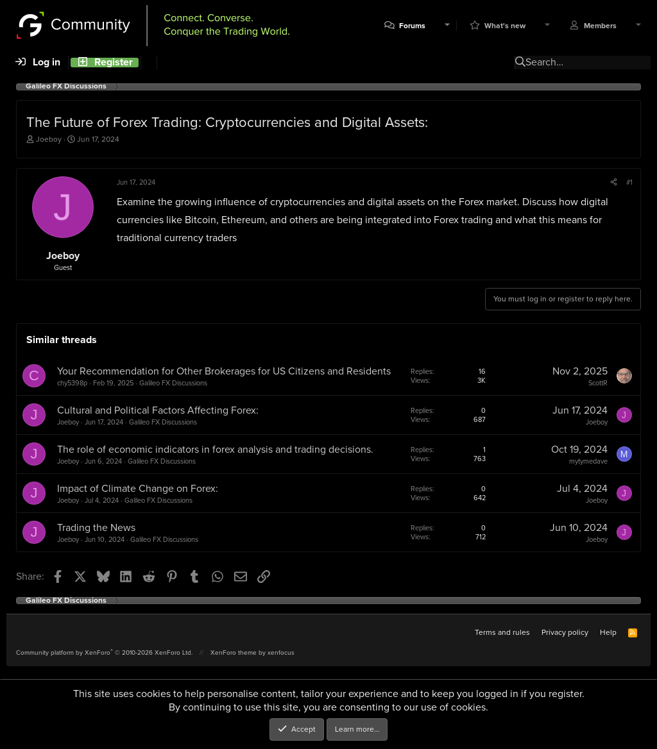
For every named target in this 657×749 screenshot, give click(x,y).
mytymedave (588, 461)
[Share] (614, 182)
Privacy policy (565, 632)
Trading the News (96, 527)
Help (608, 632)
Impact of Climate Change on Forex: (137, 488)
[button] (447, 26)
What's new (504, 26)
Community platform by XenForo (104, 652)
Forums (412, 26)
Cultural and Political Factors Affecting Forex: (158, 410)
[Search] (149, 62)
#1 (629, 182)
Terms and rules (502, 632)
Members (600, 26)
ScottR (598, 383)
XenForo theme (233, 652)
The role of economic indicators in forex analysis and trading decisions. (215, 449)
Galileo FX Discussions (173, 383)
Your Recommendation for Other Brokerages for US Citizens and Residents (224, 371)
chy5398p (72, 383)
